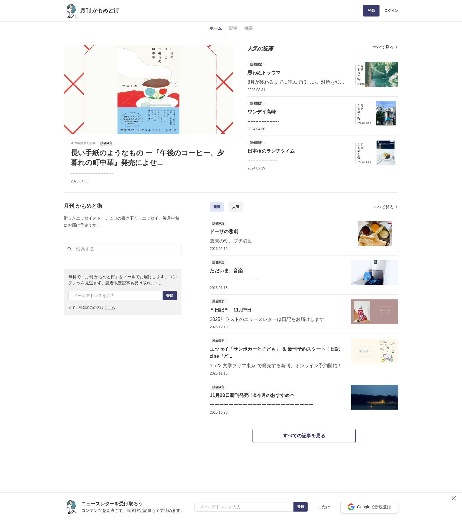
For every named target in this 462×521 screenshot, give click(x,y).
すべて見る (385, 47)
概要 (248, 28)
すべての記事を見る (304, 435)
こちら (110, 308)
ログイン (391, 10)
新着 (216, 207)
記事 (233, 28)
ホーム (215, 28)
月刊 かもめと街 (99, 11)
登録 (371, 11)
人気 (235, 207)
